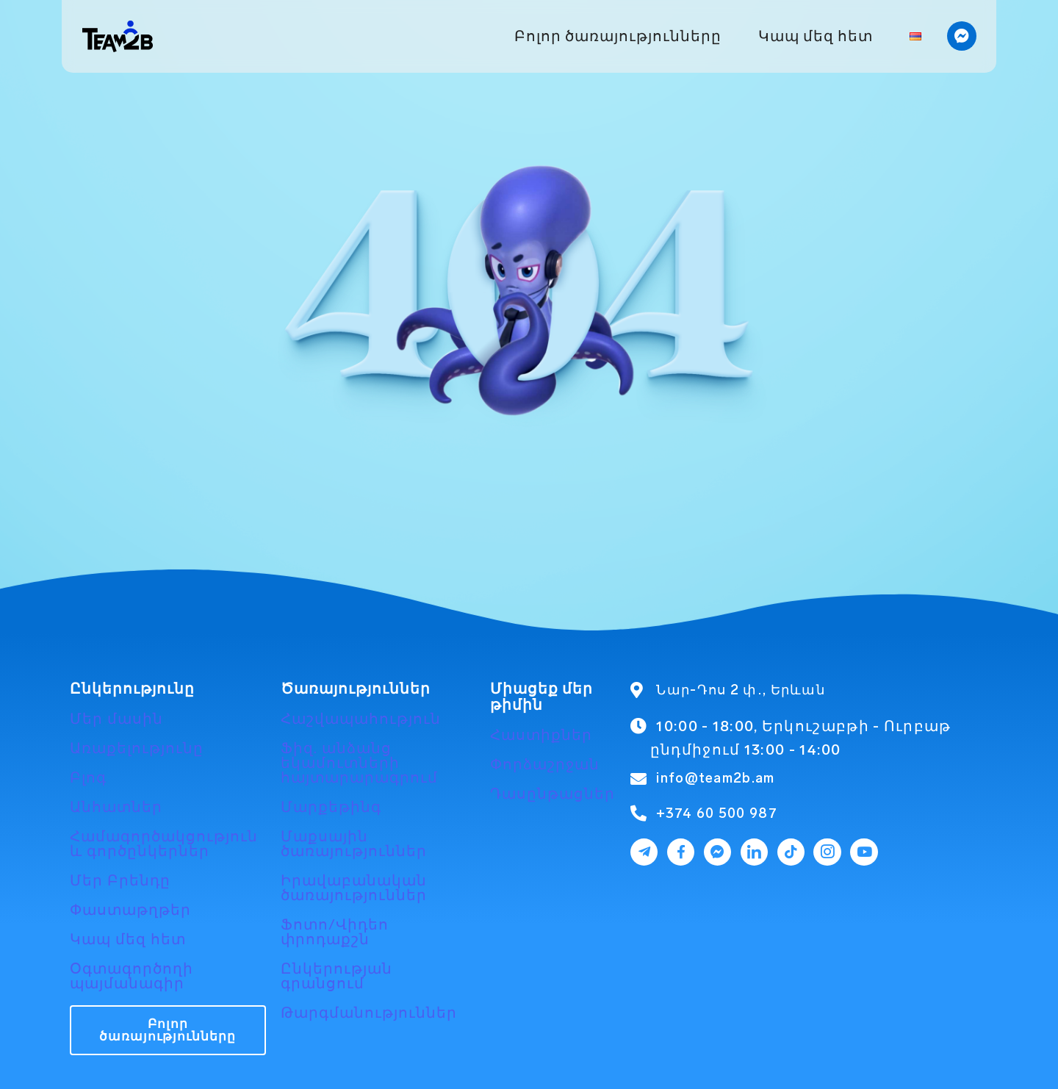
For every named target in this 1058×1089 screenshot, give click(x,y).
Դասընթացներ (552, 793)
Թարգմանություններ (369, 1012)
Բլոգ (88, 777)
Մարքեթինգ (331, 807)
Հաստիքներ (541, 735)
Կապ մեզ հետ (815, 36)
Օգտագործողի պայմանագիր (131, 976)
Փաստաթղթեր (130, 910)
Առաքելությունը (137, 748)
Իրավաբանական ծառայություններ (354, 887)
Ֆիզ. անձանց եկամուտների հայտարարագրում (359, 762)
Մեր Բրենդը (120, 880)
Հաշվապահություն (361, 718)
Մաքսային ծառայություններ (354, 843)
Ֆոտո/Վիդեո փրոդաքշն (335, 932)
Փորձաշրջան (545, 764)
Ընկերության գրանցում (336, 976)
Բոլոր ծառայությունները (617, 36)
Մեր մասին (116, 718)
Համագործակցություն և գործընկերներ (164, 843)
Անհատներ (116, 807)
